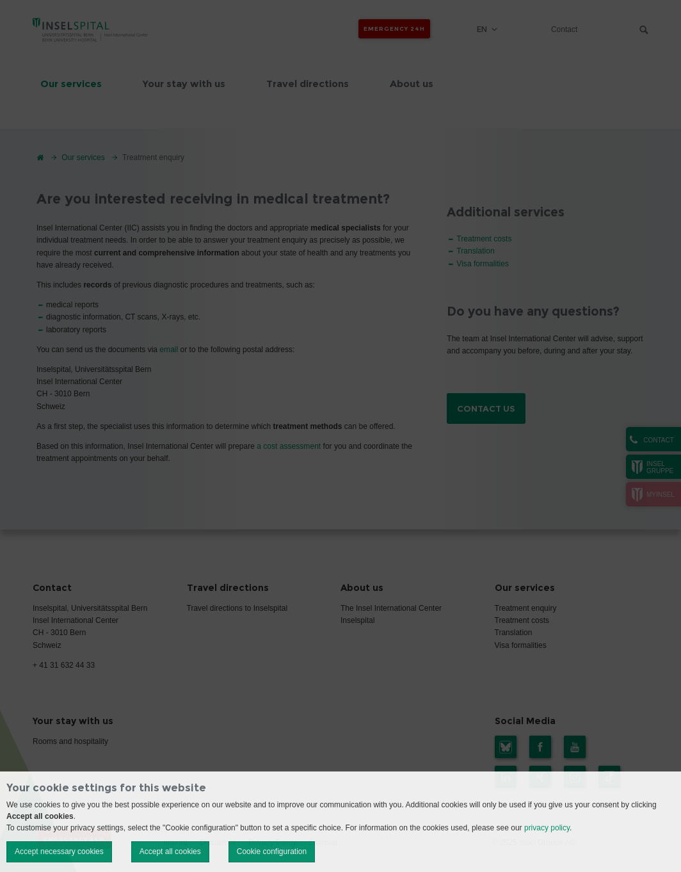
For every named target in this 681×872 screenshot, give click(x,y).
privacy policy (547, 827)
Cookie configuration (272, 851)
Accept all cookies (170, 851)
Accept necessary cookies (59, 851)
